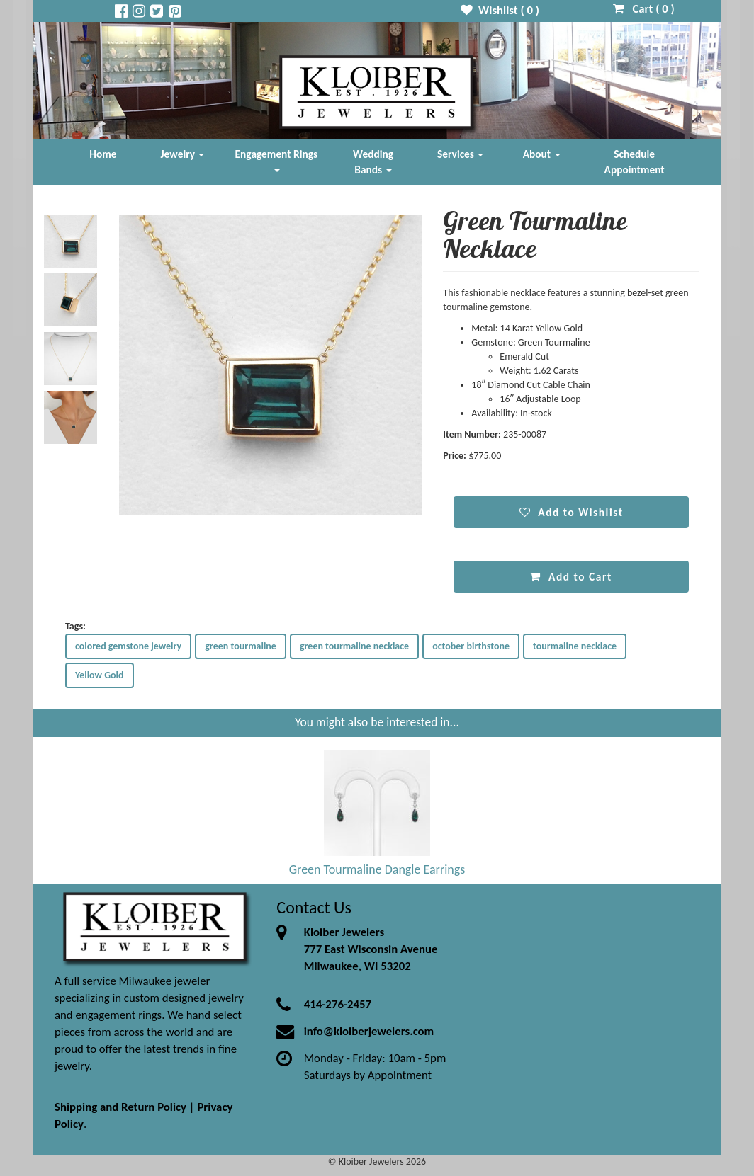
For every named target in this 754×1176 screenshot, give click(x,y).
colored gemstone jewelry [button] (128, 646)
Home (102, 154)
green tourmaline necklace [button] (354, 646)
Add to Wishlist (571, 512)
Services (460, 154)
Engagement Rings (276, 159)
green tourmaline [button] (240, 646)
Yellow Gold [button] (99, 675)
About (542, 154)
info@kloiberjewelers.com (369, 1031)
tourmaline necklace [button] (575, 646)
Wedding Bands (373, 161)
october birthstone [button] (471, 646)
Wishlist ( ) (500, 10)
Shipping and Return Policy (120, 1107)
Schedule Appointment (634, 161)
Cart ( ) (644, 8)
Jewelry (183, 154)
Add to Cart (571, 576)
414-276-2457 (337, 1004)
